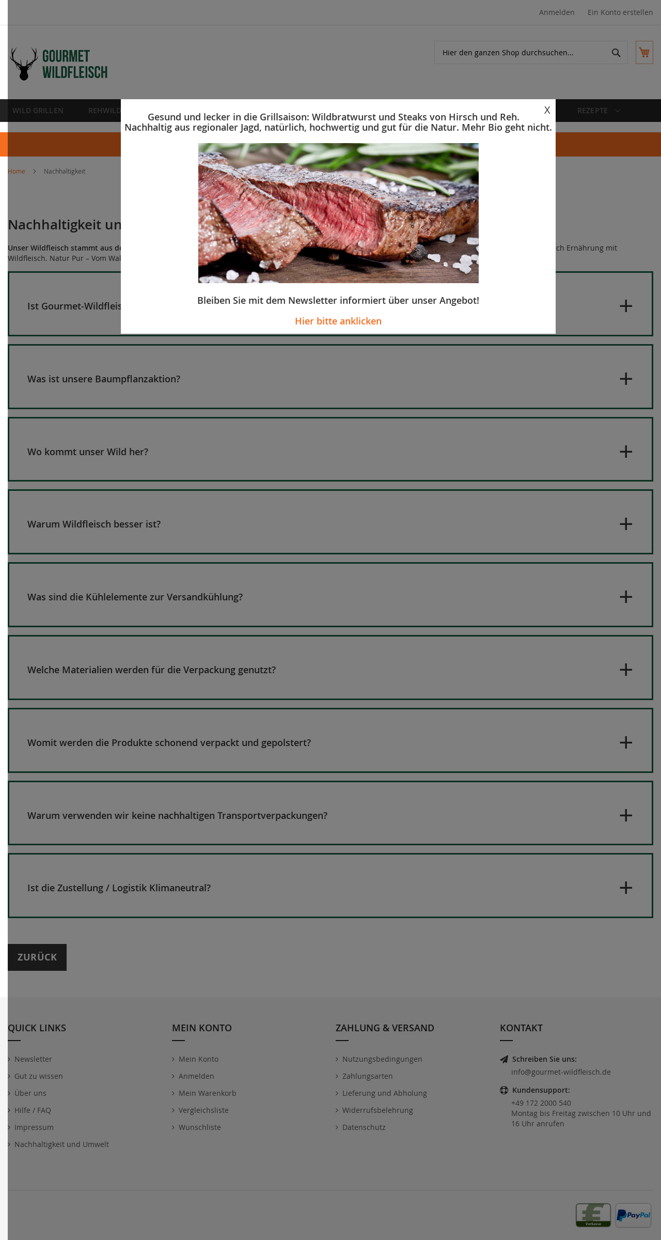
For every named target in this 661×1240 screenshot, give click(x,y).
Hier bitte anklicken (338, 321)
